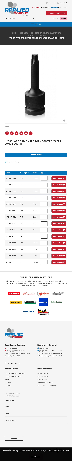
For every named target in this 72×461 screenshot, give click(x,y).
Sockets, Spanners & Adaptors (46, 33)
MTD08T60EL (11, 236)
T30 (21, 198)
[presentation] (18, 428)
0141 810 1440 (62, 7)
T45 (21, 210)
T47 (21, 217)
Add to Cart (59, 178)
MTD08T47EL (11, 217)
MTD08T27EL (11, 191)
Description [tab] (36, 155)
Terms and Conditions (45, 383)
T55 (21, 230)
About (7, 379)
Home (13, 33)
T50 (21, 223)
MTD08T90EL (11, 256)
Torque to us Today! (56, 13)
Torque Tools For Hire (13, 376)
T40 (21, 204)
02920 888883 (44, 7)
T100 (22, 262)
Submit (14, 438)
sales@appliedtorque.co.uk (16, 351)
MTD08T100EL (11, 262)
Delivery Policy (42, 373)
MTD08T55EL (11, 230)
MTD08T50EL (11, 223)
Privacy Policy (42, 379)
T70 (21, 243)
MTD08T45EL (11, 210)
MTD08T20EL (11, 178)
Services (8, 383)
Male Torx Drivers (37, 36)
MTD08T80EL (11, 249)
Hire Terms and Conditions (46, 386)
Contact (8, 386)
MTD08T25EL (11, 185)
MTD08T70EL (11, 243)
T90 (21, 256)
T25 (21, 185)
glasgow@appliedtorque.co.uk (50, 351)
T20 (21, 178)
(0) (63, 3)
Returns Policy (42, 376)
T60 (21, 236)
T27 (21, 191)
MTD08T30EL (11, 198)
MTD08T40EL (11, 204)
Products (23, 33)
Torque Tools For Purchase (15, 373)
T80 (21, 249)
